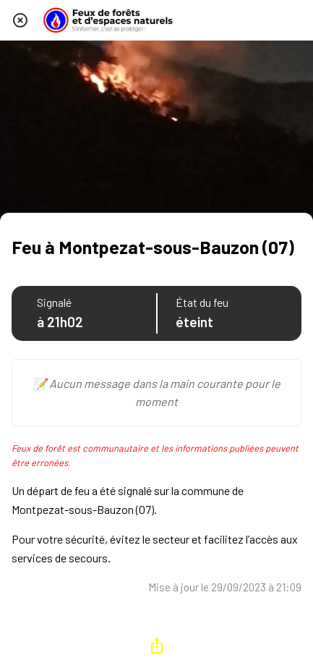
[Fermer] (20, 20)
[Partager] (157, 645)
